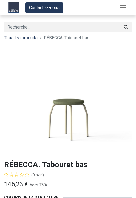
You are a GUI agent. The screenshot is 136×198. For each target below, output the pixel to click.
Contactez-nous (44, 7)
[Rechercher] (126, 27)
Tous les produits (21, 37)
